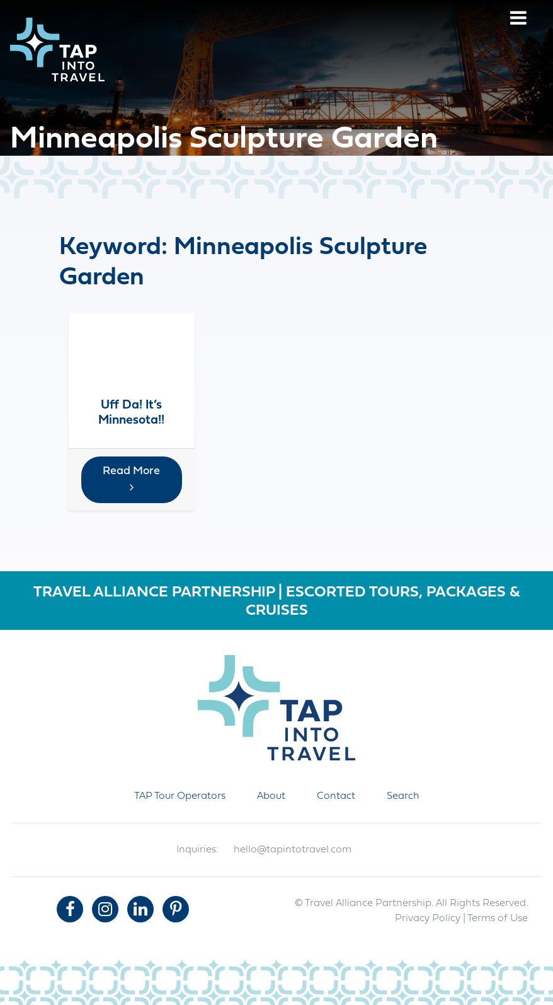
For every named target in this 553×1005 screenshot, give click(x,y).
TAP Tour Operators (179, 796)
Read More (131, 479)
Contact (336, 796)
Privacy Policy (427, 919)
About (271, 796)
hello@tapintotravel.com (292, 850)
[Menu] (518, 20)
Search (403, 796)
